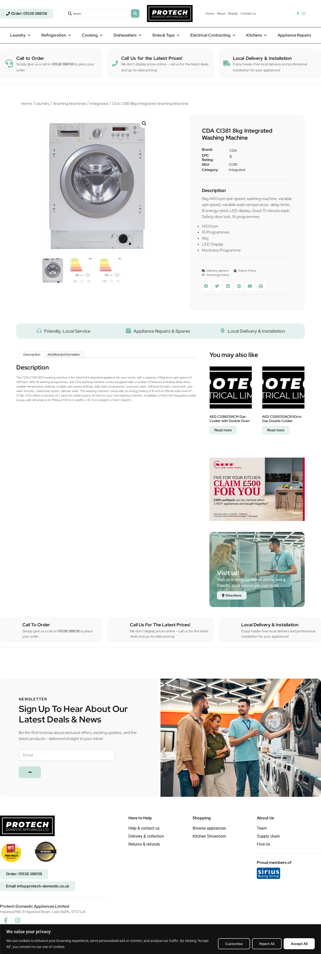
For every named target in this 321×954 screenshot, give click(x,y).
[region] (160, 939)
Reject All (266, 943)
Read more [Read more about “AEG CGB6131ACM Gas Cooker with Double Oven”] (223, 430)
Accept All (299, 943)
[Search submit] (135, 13)
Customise (234, 943)
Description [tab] (31, 354)
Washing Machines (69, 103)
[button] (20, 35)
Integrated (99, 103)
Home (26, 103)
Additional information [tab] (63, 354)
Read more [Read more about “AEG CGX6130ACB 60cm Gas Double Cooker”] (275, 430)
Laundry (42, 103)
